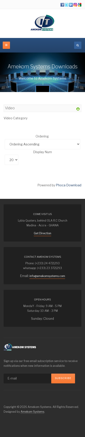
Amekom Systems (32, 411)
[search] (77, 45)
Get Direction (42, 233)
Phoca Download (68, 185)
